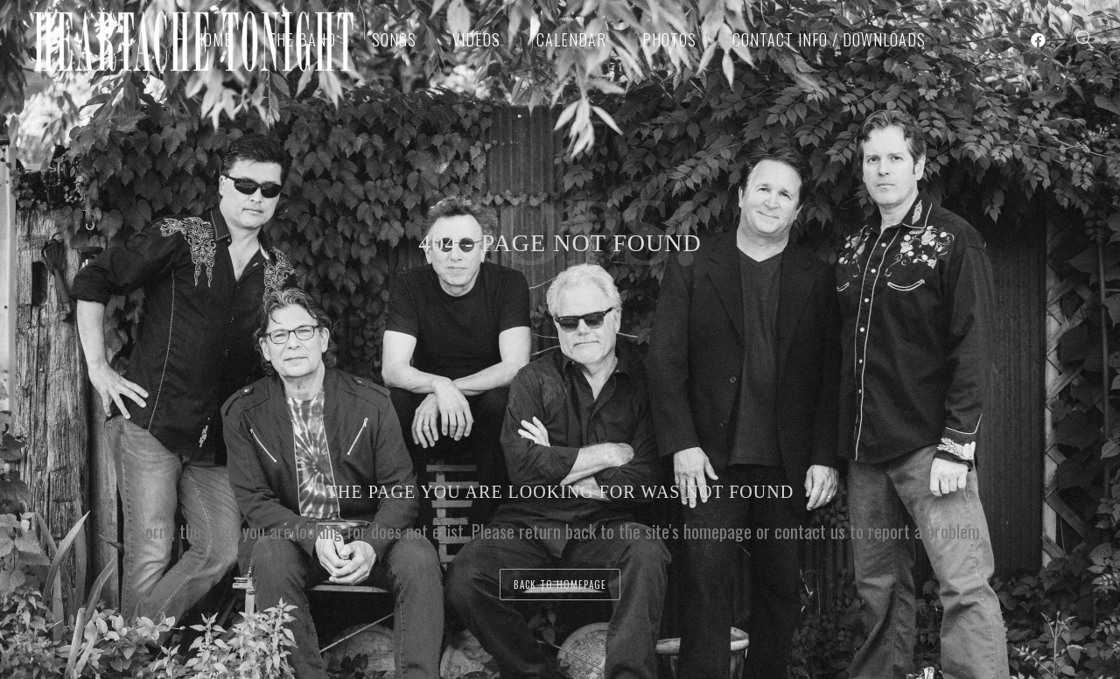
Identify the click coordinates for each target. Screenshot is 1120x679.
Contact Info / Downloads (829, 39)
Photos (669, 39)
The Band (302, 39)
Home (213, 39)
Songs (394, 39)
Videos (476, 39)
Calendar (571, 39)
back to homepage (560, 585)
